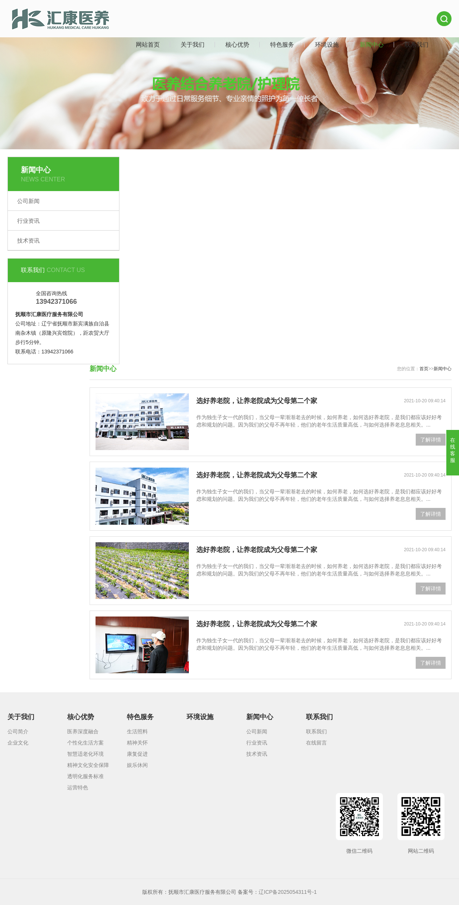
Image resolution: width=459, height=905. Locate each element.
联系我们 (416, 44)
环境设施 (327, 44)
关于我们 (192, 44)
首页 (423, 368)
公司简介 (17, 731)
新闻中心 (372, 44)
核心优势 (237, 44)
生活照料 (137, 731)
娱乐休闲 (137, 765)
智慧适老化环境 (85, 754)
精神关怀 (137, 743)
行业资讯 (28, 221)
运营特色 (77, 787)
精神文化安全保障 (88, 765)
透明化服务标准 (85, 776)
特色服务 (282, 44)
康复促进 (137, 754)
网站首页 (148, 44)
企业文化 (17, 743)
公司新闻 (28, 201)
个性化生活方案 (85, 743)
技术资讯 (28, 240)
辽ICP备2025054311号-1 (288, 892)
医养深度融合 (83, 731)
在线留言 (316, 743)
